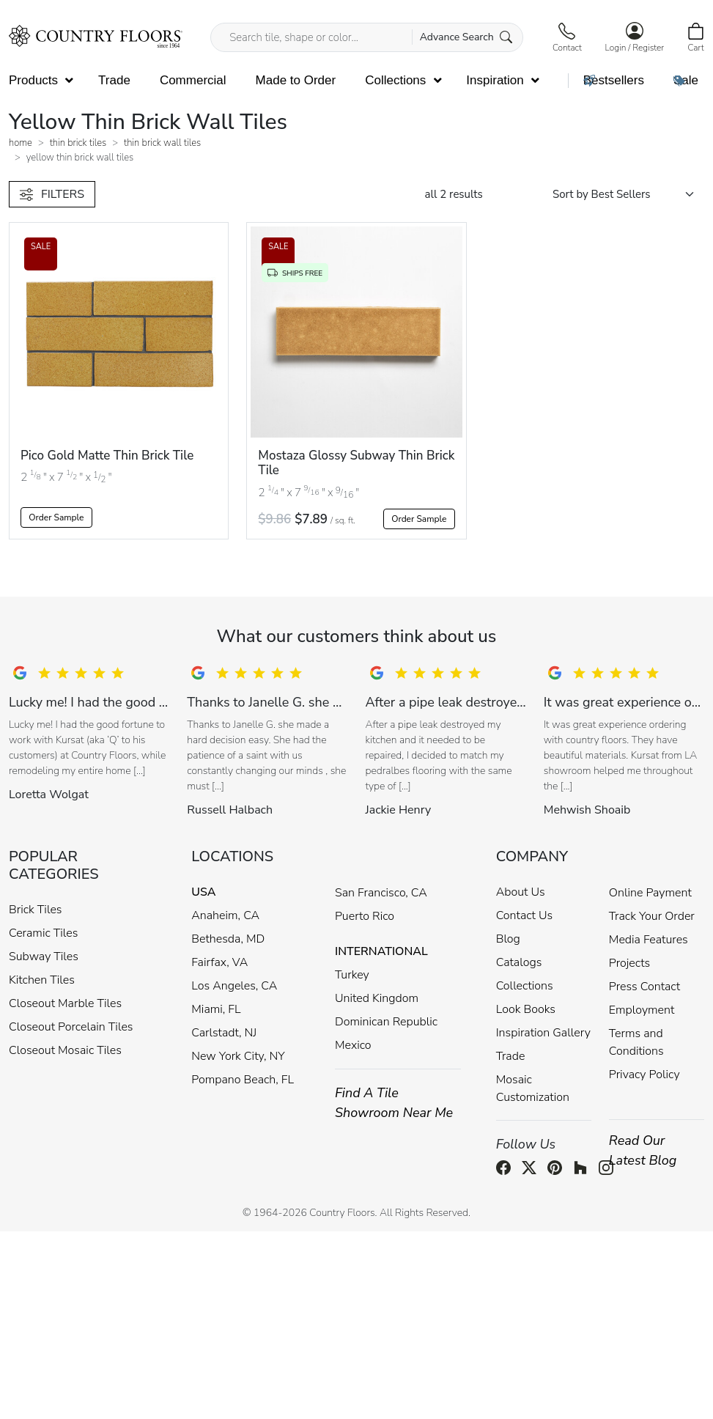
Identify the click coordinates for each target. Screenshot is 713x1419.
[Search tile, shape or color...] (366, 37)
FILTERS (52, 194)
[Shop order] (628, 194)
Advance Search (466, 37)
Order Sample (56, 517)
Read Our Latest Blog (643, 1150)
